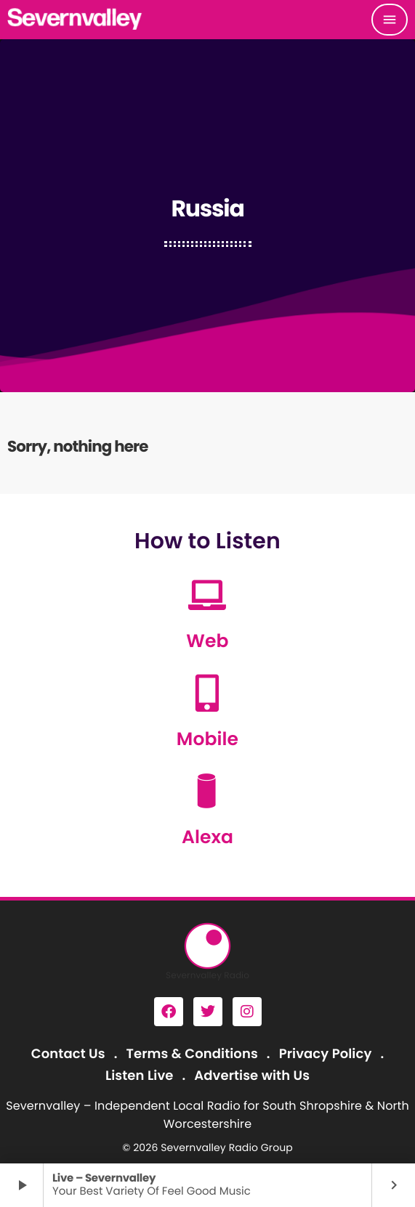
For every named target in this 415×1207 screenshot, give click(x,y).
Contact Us (68, 1054)
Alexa (207, 837)
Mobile (207, 739)
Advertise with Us (252, 1076)
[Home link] (75, 19)
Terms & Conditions (191, 1054)
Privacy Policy (325, 1054)
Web (207, 641)
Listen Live (139, 1076)
